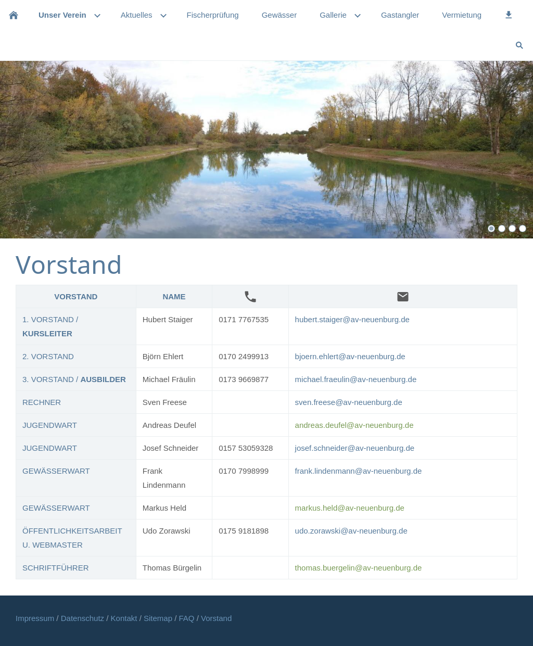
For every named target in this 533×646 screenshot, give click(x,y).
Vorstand (216, 618)
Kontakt (125, 618)
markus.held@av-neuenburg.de (349, 507)
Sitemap (159, 618)
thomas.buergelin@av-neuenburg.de (358, 567)
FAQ (187, 618)
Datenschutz (84, 618)
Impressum (36, 618)
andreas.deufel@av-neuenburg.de (354, 425)
